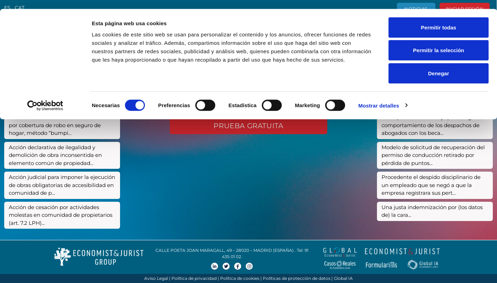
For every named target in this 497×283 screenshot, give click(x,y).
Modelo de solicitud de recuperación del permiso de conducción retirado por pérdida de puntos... (433, 155)
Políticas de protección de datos (296, 278)
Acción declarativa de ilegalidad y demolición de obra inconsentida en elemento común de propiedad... (55, 155)
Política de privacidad (194, 278)
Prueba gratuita (248, 126)
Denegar (438, 64)
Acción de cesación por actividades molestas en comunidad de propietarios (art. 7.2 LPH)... (60, 215)
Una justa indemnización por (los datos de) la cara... (432, 211)
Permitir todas (438, 18)
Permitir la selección (438, 41)
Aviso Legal (156, 278)
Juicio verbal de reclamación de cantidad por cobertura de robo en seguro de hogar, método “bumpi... (62, 125)
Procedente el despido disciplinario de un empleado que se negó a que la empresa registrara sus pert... (431, 185)
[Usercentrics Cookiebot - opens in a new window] (45, 96)
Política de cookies (239, 278)
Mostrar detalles (378, 96)
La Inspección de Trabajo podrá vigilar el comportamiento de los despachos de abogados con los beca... (433, 125)
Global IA (343, 278)
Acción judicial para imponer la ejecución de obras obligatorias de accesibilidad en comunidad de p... (62, 185)
